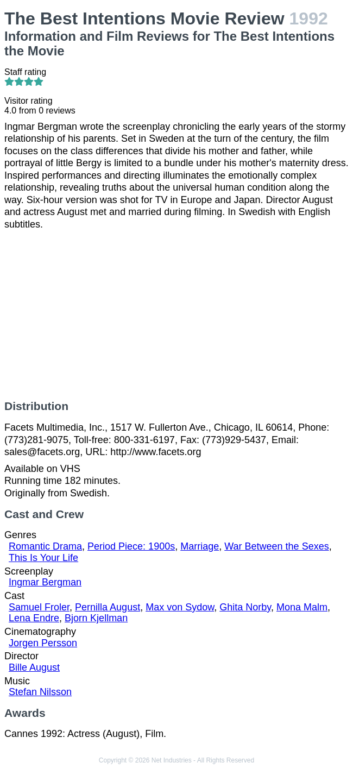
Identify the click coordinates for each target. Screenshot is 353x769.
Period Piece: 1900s (131, 546)
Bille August (34, 667)
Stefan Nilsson (40, 691)
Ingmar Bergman (45, 582)
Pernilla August (107, 607)
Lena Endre (34, 618)
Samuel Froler (39, 607)
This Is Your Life (43, 557)
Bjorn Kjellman (96, 618)
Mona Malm (301, 607)
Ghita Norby (245, 607)
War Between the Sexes (276, 546)
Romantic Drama (45, 546)
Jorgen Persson (43, 643)
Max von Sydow (180, 607)
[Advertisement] (176, 315)
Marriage (199, 546)
